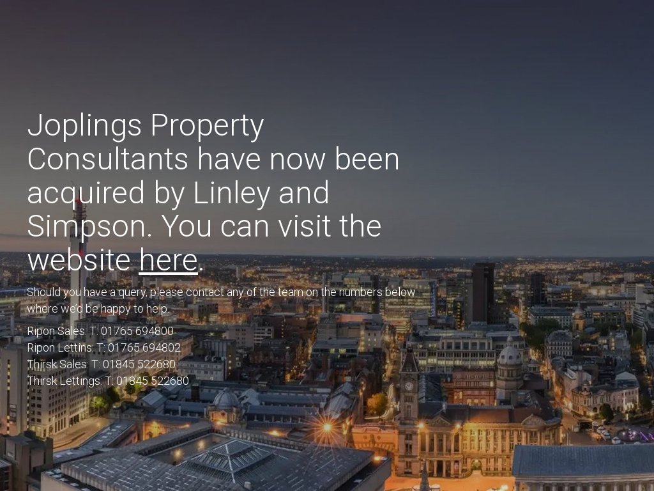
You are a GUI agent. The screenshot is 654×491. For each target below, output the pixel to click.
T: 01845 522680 (133, 364)
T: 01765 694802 (138, 347)
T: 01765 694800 (131, 331)
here (168, 260)
